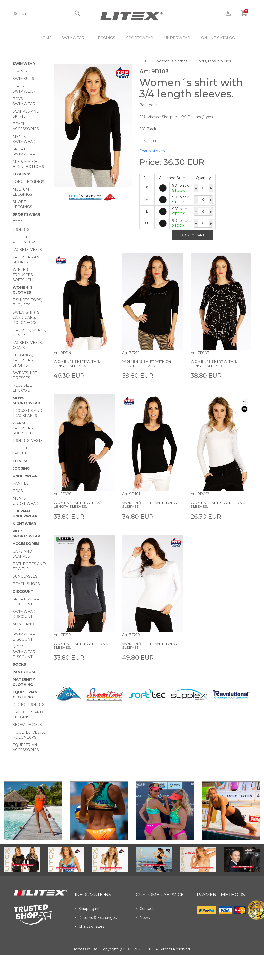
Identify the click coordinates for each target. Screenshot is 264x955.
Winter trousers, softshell (23, 274)
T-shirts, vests (28, 440)
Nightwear (24, 523)
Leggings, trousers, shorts (23, 360)
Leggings (105, 38)
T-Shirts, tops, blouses (212, 61)
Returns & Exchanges (96, 917)
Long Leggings (28, 181)
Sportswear (139, 38)
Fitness (21, 461)
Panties (21, 483)
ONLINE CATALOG (218, 38)
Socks (19, 664)
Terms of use (85, 949)
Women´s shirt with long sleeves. (150, 504)
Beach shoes (26, 584)
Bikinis (20, 71)
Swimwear (73, 38)
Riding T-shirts (29, 704)
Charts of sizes (152, 151)
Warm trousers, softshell (23, 428)
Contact (145, 908)
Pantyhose (24, 672)
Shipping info (88, 908)
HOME (45, 38)
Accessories (26, 543)
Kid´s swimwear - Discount (25, 652)
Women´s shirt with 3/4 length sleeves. (79, 363)
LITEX (144, 61)
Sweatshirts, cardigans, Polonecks (26, 317)
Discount (23, 591)
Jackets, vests (27, 249)
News (143, 917)
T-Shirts (21, 229)
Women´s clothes (171, 61)
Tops (18, 222)
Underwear (177, 38)
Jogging (21, 468)
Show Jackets (27, 724)
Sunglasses (25, 576)
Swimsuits (23, 78)
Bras (18, 491)
